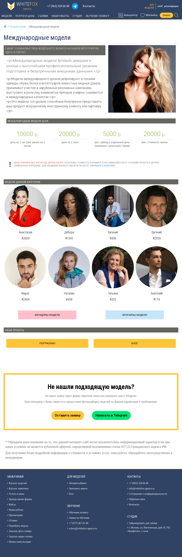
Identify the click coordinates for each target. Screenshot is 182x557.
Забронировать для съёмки (143, 523)
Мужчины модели (134, 314)
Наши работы (60, 16)
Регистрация (171, 6)
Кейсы (12, 504)
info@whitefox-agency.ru (142, 488)
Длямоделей (149, 6)
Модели (7, 16)
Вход (160, 6)
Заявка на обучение (79, 518)
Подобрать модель (18, 525)
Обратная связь (137, 499)
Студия (77, 16)
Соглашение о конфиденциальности (148, 494)
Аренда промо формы (20, 499)
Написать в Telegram (111, 415)
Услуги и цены (24, 16)
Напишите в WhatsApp (102, 165)
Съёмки (43, 16)
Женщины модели (47, 314)
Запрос (166, 15)
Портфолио (47, 343)
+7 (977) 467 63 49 (78, 523)
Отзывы (13, 520)
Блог (135, 343)
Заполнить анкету (78, 488)
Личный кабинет (78, 483)
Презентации (16, 515)
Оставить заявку (68, 415)
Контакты (89, 6)
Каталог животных (19, 488)
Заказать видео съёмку (21, 536)
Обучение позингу (97, 16)
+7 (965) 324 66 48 (58, 6)
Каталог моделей (18, 483)
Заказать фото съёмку (20, 531)
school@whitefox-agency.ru (83, 528)
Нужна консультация (20, 541)
